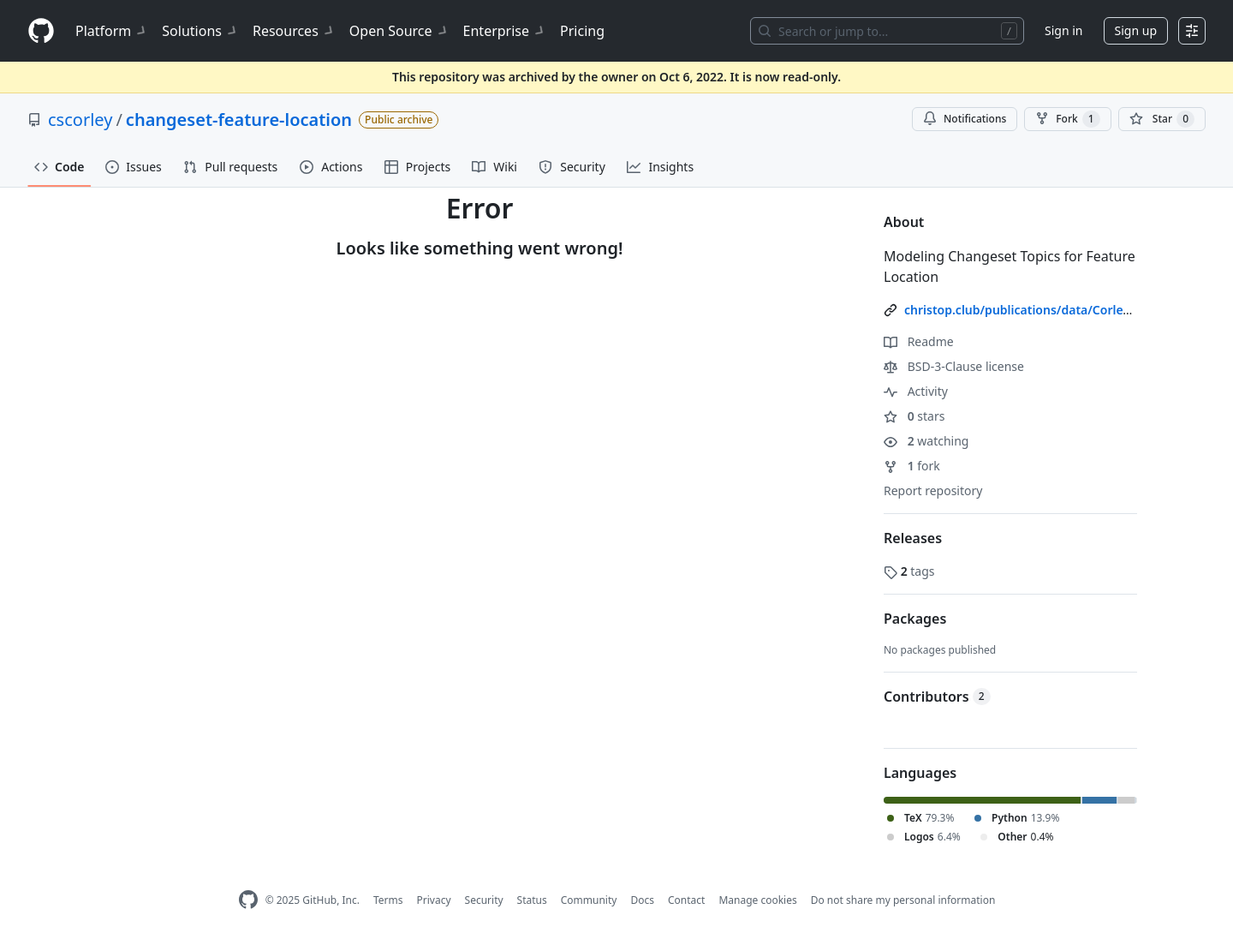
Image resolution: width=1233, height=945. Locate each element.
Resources (294, 30)
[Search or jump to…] (887, 31)
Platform (111, 30)
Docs (642, 900)
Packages (915, 618)
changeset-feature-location (239, 119)
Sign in (1063, 30)
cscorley (80, 119)
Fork (1067, 119)
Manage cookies (757, 900)
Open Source (399, 30)
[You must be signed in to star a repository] (1162, 119)
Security (484, 900)
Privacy (434, 900)
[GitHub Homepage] (248, 900)
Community (589, 900)
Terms (388, 900)
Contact (686, 900)
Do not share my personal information (903, 900)
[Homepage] (41, 31)
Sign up (1136, 30)
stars (914, 416)
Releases (913, 538)
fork (912, 466)
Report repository (933, 490)
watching (926, 441)
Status (532, 900)
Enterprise (504, 30)
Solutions (200, 30)
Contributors (937, 696)
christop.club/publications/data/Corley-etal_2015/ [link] (1048, 310)
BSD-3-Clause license (954, 366)
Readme (919, 341)
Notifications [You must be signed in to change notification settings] (964, 118)
